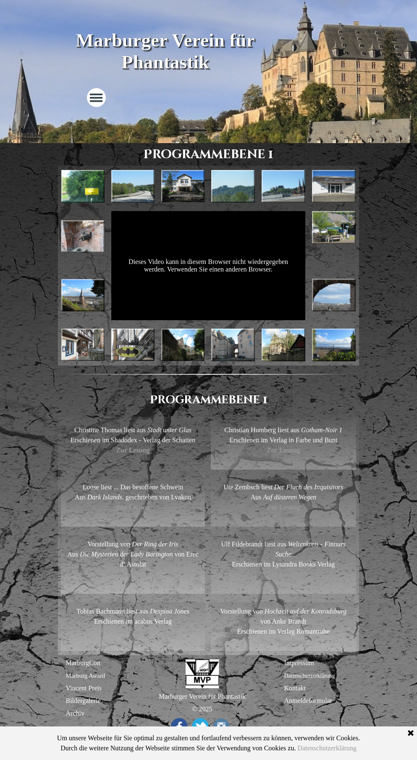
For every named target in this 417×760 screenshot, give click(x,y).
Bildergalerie (83, 700)
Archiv (75, 713)
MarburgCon (83, 662)
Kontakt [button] (295, 688)
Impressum (299, 662)
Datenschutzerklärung (309, 676)
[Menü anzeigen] (96, 97)
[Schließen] (411, 734)
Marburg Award (85, 675)
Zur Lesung (283, 450)
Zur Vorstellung (133, 574)
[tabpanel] (208, 400)
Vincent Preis (84, 688)
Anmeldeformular (308, 700)
